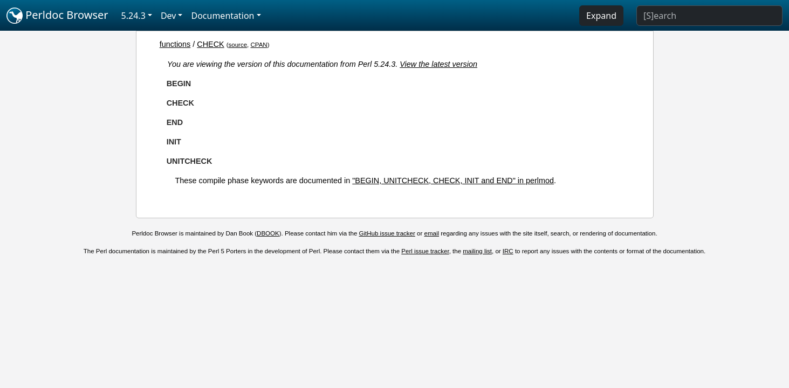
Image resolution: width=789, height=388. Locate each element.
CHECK (210, 44)
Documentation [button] (222, 16)
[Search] (709, 15)
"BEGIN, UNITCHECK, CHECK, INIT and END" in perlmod (453, 180)
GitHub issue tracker (387, 233)
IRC (508, 251)
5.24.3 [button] (133, 16)
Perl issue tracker (425, 251)
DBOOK (268, 233)
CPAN (259, 44)
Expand (601, 16)
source (238, 44)
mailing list (477, 251)
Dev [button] (168, 16)
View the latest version (438, 64)
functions (175, 44)
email (432, 233)
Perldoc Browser (57, 16)
